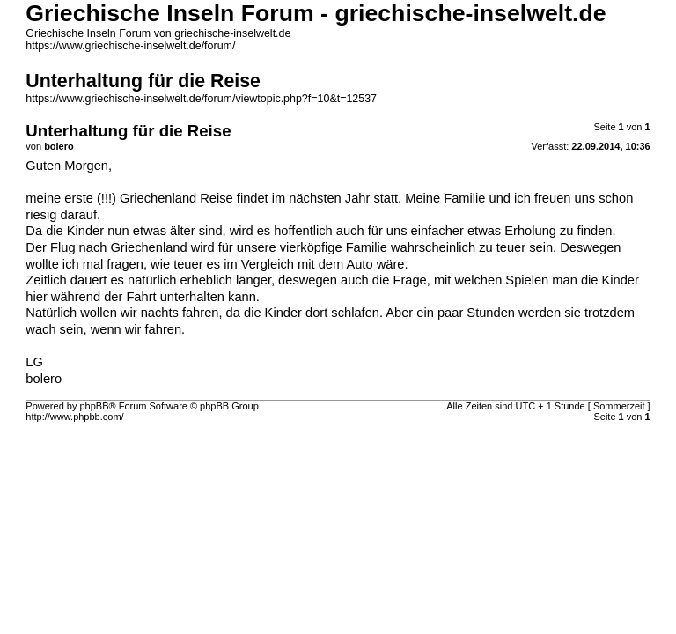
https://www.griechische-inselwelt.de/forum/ (130, 46)
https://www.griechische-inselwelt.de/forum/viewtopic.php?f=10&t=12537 (201, 98)
